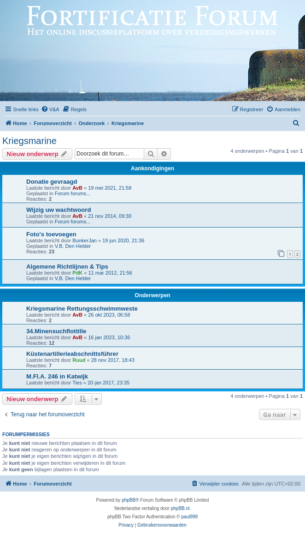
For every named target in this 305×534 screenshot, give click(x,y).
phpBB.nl (180, 508)
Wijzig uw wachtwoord (58, 209)
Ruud (78, 360)
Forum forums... (73, 193)
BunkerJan (84, 240)
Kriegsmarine (29, 141)
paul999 (190, 516)
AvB (77, 188)
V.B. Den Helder (73, 246)
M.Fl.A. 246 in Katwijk (57, 376)
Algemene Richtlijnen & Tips (67, 266)
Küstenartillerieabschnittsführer (72, 353)
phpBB (128, 500)
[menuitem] (50, 109)
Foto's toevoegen (51, 234)
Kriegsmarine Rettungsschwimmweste (82, 308)
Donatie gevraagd (51, 181)
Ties (77, 382)
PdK (77, 273)
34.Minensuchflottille (56, 331)
